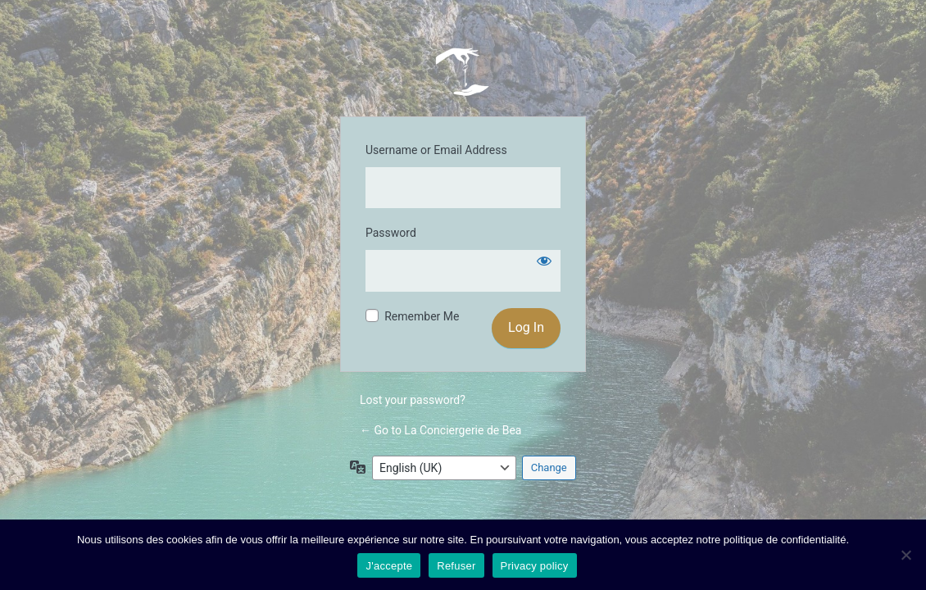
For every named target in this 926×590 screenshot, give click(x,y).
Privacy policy (535, 566)
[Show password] (544, 260)
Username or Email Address (436, 150)
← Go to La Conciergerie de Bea (440, 430)
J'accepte (388, 566)
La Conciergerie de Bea (463, 71)
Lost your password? (412, 399)
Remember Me (421, 316)
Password (390, 232)
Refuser (456, 566)
